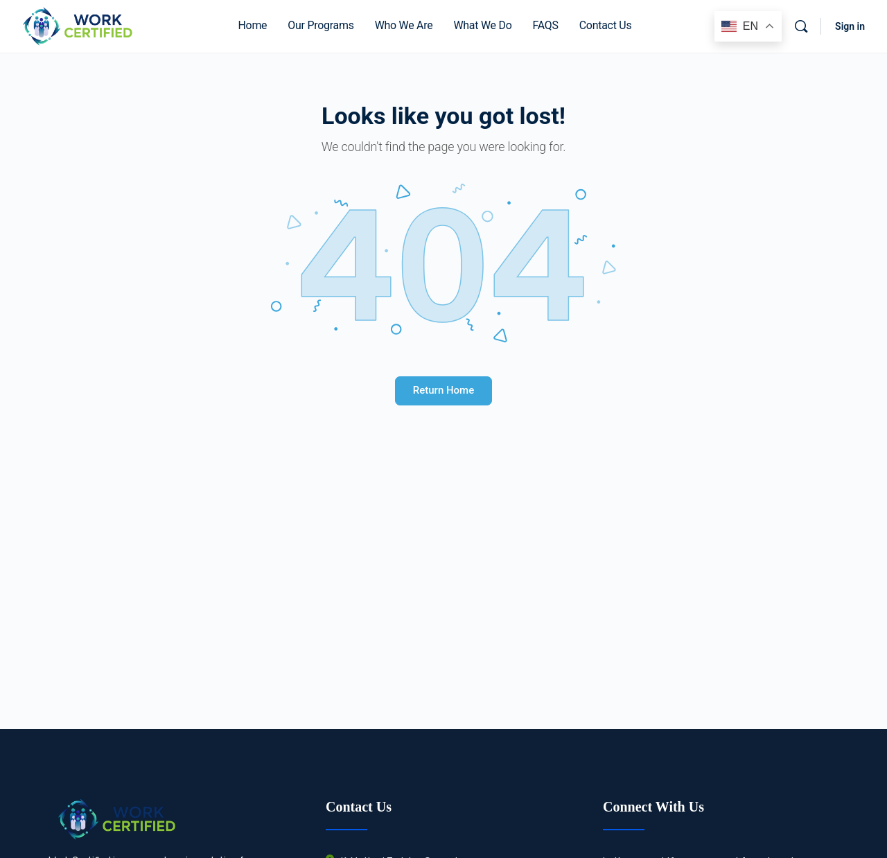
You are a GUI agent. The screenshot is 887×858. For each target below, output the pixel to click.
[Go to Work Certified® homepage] (77, 25)
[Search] (801, 26)
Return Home (443, 390)
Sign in (850, 26)
